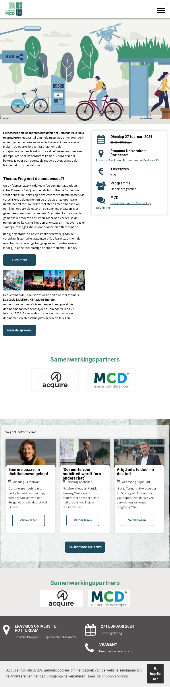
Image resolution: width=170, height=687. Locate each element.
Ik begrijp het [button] (155, 674)
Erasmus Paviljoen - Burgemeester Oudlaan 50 (127, 160)
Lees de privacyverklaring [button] (108, 676)
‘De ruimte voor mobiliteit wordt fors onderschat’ (82, 474)
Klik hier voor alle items (85, 547)
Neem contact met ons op (116, 651)
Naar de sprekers (19, 330)
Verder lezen (28, 520)
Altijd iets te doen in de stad (135, 472)
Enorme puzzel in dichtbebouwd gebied (28, 472)
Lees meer (19, 260)
